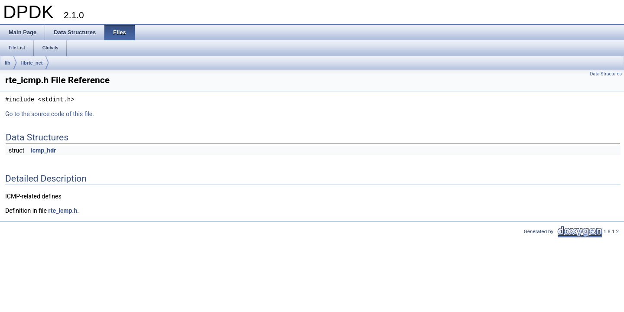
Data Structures (606, 74)
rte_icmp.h (62, 210)
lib (7, 62)
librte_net (32, 62)
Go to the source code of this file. (49, 113)
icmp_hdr (43, 150)
